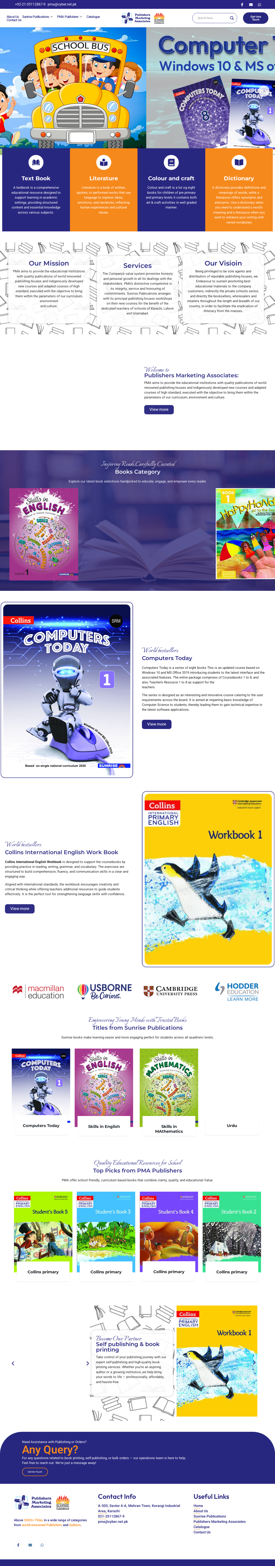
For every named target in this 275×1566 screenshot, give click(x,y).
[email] (30, 1545)
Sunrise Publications (38, 17)
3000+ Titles (33, 1520)
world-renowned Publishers (42, 1525)
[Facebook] (242, 4)
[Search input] (213, 18)
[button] (263, 634)
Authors (75, 1525)
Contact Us (14, 20)
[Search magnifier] (232, 18)
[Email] (251, 4)
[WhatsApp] (259, 4)
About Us (13, 17)
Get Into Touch (256, 18)
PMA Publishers (70, 17)
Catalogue (93, 17)
